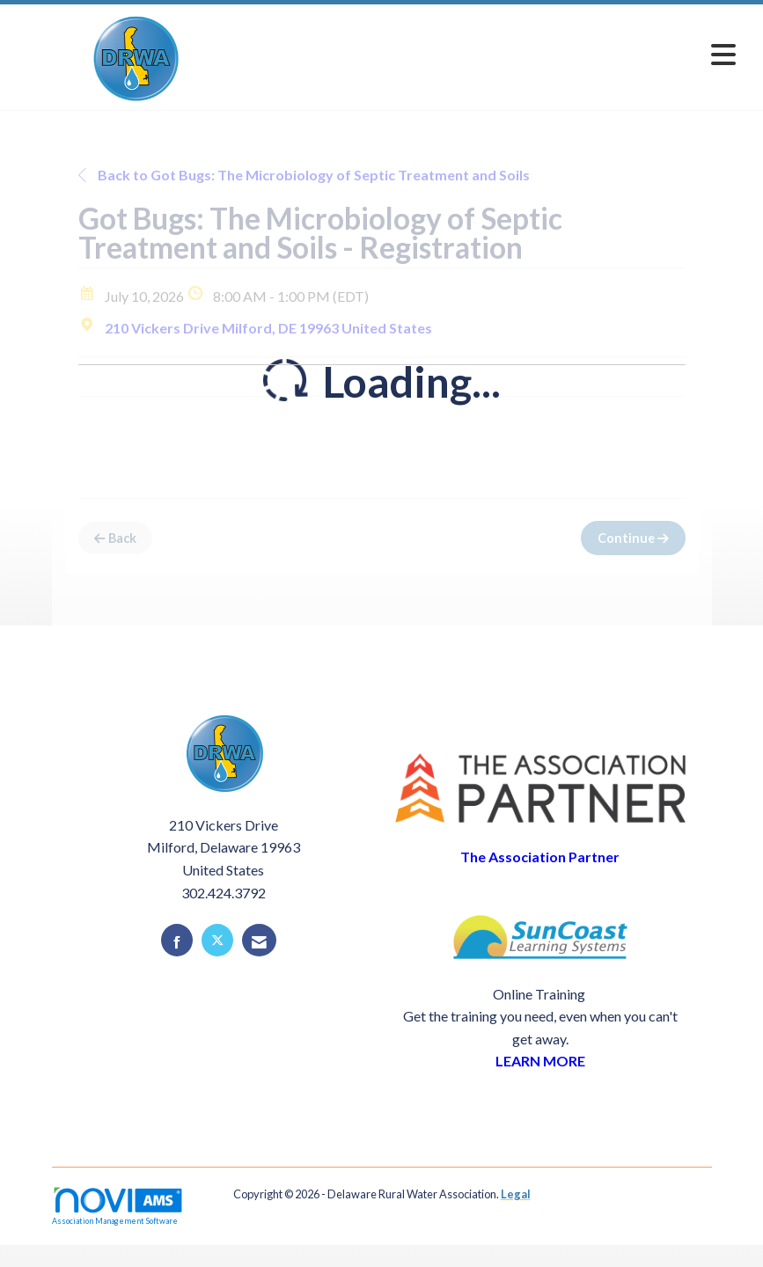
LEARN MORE (540, 1060)
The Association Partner (540, 856)
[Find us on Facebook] (177, 940)
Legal (516, 1194)
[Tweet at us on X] (217, 940)
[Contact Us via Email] (259, 940)
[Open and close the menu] (501, 54)
